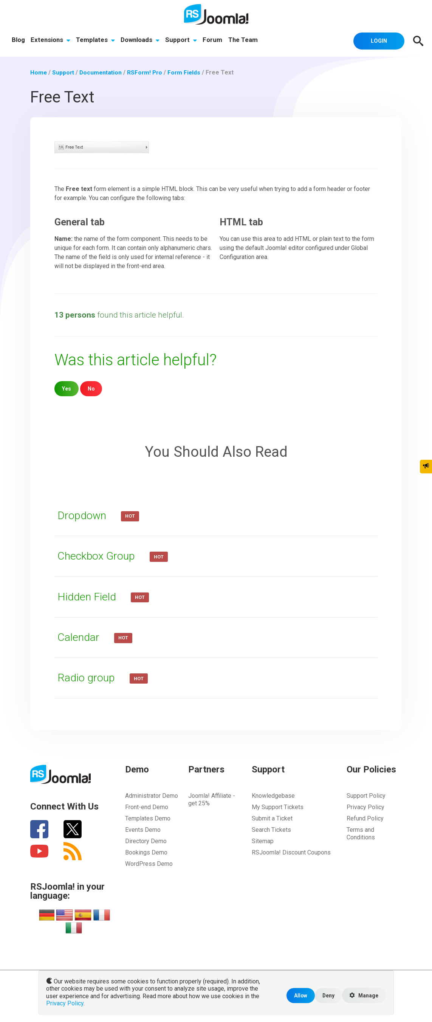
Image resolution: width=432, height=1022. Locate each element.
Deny (326, 996)
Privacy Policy (365, 807)
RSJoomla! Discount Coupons (291, 852)
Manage (363, 996)
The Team (244, 40)
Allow (298, 996)
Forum (214, 40)
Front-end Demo (146, 807)
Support (182, 40)
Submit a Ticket (272, 818)
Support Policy (366, 795)
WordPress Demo (149, 863)
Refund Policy (365, 818)
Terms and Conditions (361, 833)
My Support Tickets (277, 807)
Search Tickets (271, 829)
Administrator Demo (151, 795)
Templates (96, 40)
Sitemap (263, 841)
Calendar (80, 637)
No (91, 388)
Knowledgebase (273, 795)
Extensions (51, 40)
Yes (66, 388)
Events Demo (143, 829)
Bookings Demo (146, 852)
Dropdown (83, 515)
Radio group (88, 677)
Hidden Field (89, 596)
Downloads (140, 40)
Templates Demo (147, 818)
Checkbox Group (98, 555)
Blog (18, 40)
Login (377, 40)
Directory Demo (146, 841)
